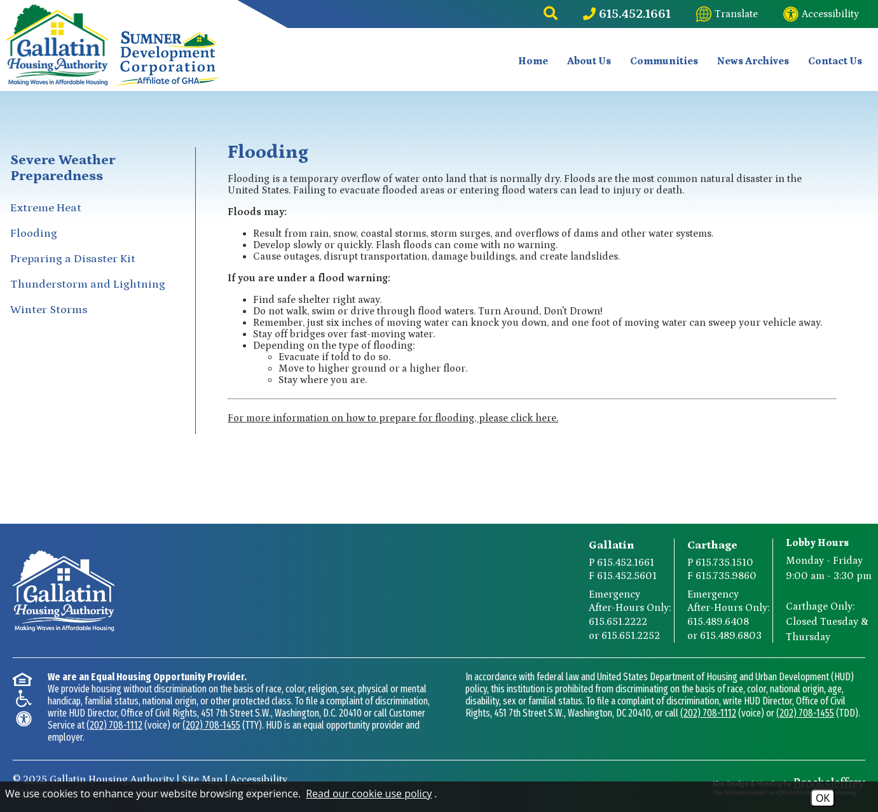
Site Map (202, 779)
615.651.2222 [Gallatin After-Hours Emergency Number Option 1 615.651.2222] (618, 621)
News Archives (753, 61)
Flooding (33, 233)
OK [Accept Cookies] (823, 798)
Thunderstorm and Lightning (87, 284)
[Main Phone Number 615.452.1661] (626, 14)
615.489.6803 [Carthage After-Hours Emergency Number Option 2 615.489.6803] (731, 635)
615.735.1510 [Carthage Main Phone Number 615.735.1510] (724, 562)
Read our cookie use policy (369, 794)
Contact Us (835, 61)
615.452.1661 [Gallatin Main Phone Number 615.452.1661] (625, 562)
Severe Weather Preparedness (62, 168)
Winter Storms (48, 310)
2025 (35, 779)
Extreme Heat (45, 208)
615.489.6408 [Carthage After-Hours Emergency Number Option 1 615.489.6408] (718, 621)
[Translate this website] (727, 14)
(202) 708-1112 (114, 725)
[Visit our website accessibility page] (821, 14)
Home (533, 61)
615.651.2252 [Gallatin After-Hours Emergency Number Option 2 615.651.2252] (630, 635)
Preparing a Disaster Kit (72, 259)
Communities (664, 61)
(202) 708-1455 (211, 725)
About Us (589, 61)
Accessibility (258, 779)
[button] (550, 14)
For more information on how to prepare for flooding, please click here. (393, 418)
